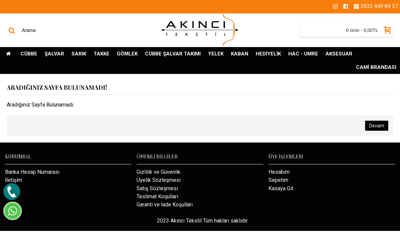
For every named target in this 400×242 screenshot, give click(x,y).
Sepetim (278, 180)
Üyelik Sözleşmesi (159, 180)
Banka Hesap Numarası (32, 172)
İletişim (13, 180)
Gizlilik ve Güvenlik (159, 172)
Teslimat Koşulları (157, 196)
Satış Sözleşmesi (157, 188)
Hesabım (279, 172)
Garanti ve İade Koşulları (165, 204)
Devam (376, 125)
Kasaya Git (280, 188)
